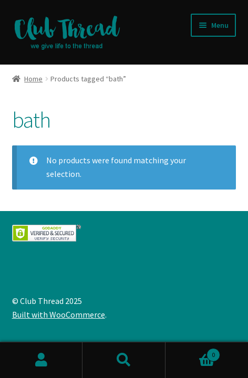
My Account (41, 360)
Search (123, 360)
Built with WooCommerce (58, 314)
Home (33, 78)
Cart (193, 352)
